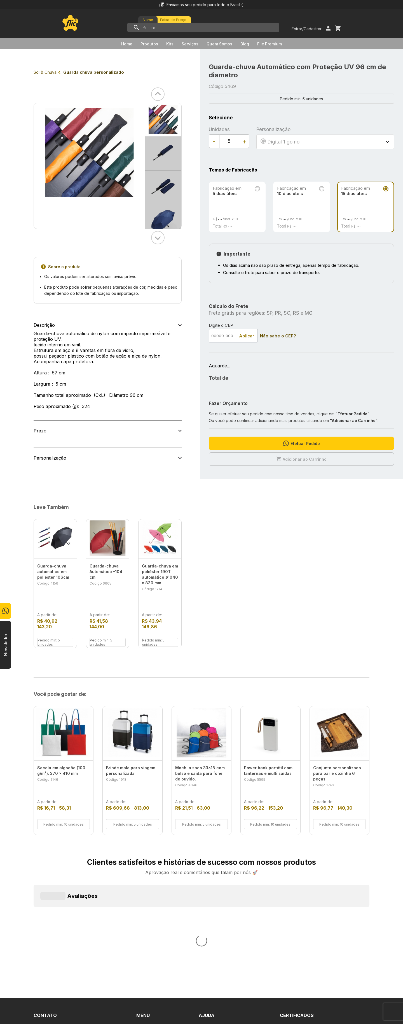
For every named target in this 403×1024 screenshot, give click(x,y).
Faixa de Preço (173, 19)
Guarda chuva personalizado (93, 72)
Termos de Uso (215, 914)
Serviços (190, 43)
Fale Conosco (213, 904)
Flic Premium (269, 43)
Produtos (149, 43)
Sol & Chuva (45, 72)
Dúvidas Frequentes (220, 894)
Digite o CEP (221, 325)
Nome (148, 19)
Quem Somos (219, 43)
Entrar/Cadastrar (307, 28)
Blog (244, 43)
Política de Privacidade (222, 924)
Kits (170, 43)
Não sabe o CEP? (278, 336)
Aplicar (246, 336)
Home (126, 43)
